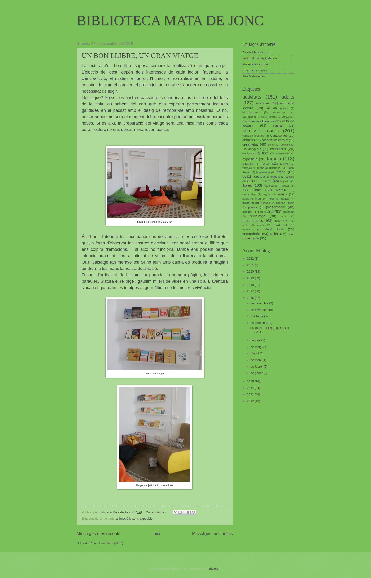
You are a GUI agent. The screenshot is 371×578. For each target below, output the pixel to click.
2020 (251, 271)
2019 (251, 278)
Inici (156, 533)
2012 (251, 401)
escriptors (278, 149)
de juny (256, 340)
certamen (288, 116)
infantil (281, 172)
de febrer (257, 366)
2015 (251, 381)
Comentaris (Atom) (110, 543)
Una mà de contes (254, 70)
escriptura (248, 153)
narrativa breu (251, 198)
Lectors (289, 176)
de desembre (260, 303)
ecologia (285, 144)
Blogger (214, 568)
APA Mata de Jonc (254, 76)
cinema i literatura (261, 121)
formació (247, 168)
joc (244, 176)
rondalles (247, 229)
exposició (146, 518)
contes (247, 140)
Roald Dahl (280, 225)
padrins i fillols (285, 202)
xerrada (252, 238)
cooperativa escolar (275, 140)
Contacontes (278, 135)
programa (288, 211)
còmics (278, 125)
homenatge (263, 172)
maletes (285, 185)
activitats (251, 97)
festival (284, 163)
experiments (282, 153)
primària (266, 211)
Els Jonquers (251, 149)
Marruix (281, 190)
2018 (251, 285)
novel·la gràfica (279, 198)
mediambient (249, 194)
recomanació (252, 220)
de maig (256, 347)
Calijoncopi (249, 116)
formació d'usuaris (268, 167)
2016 (251, 298)
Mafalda (269, 185)
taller (274, 234)
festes (266, 163)
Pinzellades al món (255, 64)
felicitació (248, 163)
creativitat (250, 144)
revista (261, 225)
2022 (251, 258)
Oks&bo (265, 202)
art (268, 108)
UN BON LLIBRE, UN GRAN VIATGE (140, 55)
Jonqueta (259, 176)
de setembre (259, 323)
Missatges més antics (212, 533)
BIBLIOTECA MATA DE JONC (170, 20)
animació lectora (127, 518)
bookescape (279, 112)
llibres (247, 185)
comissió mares (260, 130)
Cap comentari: (156, 512)
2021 (251, 265)
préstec (247, 211)
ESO (265, 153)
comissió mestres (253, 135)
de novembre (260, 310)
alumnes (262, 103)
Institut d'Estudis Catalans (259, 58)
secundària (251, 234)
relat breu (281, 220)
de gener (257, 373)
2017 (251, 291)
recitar (284, 216)
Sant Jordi (274, 229)
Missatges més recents (98, 533)
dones (271, 144)
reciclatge (257, 216)
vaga (291, 234)
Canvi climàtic (269, 117)
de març (256, 360)
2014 (251, 388)
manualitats (251, 190)
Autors (284, 108)
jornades (275, 176)
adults (287, 97)
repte (245, 225)
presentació (275, 207)
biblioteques (250, 112)
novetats (248, 202)
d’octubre (257, 316)
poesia (252, 207)
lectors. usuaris (259, 181)
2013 (251, 394)
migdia (267, 194)
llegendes (285, 181)
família (274, 158)
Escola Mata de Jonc (256, 52)
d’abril (255, 353)
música (282, 194)
